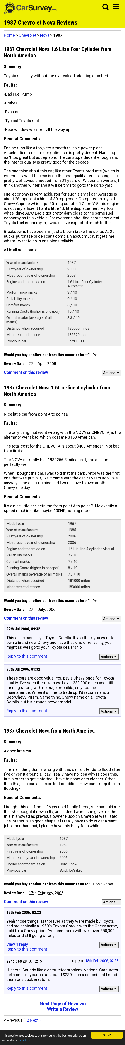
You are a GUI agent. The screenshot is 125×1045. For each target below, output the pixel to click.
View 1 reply (17, 944)
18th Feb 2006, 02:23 (102, 961)
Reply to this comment (26, 656)
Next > (35, 1020)
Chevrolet (27, 35)
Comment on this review (26, 372)
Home (9, 35)
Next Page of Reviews (62, 1003)
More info (24, 1041)
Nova (44, 35)
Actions (111, 373)
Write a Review (62, 1009)
